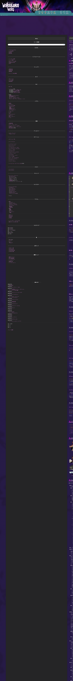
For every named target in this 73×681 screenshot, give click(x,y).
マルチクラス (11, 106)
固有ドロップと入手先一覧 (12, 222)
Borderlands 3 (8, 655)
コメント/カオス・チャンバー (13, 296)
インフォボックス (11, 259)
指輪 (9, 212)
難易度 (9, 103)
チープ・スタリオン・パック (14, 97)
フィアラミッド (10, 160)
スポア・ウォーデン (46, 433)
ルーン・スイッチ (12, 178)
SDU (8, 113)
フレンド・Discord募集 (12, 72)
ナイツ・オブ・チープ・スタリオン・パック (15, 99)
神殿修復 (10, 180)
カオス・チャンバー (11, 133)
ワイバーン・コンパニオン (60, 66)
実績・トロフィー (11, 116)
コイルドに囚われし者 (16, 89)
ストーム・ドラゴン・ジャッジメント (35, 114)
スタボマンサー (56, 433)
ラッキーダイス (11, 176)
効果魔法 (9, 217)
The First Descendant (9, 668)
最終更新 (67, 12)
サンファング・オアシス (12, 159)
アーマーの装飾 (10, 230)
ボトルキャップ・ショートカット (14, 181)
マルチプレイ (10, 104)
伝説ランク (10, 115)
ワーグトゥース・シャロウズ (13, 152)
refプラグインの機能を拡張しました (48, 664)
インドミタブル (30, 361)
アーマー (10, 211)
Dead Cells (7, 657)
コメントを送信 (60, 617)
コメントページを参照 (41, 441)
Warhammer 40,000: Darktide (10, 670)
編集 (39, 12)
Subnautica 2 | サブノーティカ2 (11, 667)
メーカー (9, 218)
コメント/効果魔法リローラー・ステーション (15, 289)
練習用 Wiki (25, 662)
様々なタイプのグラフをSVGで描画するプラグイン (50, 660)
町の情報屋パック (12, 95)
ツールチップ (10, 260)
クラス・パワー (33, 392)
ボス (8, 242)
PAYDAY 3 (7, 662)
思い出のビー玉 (11, 177)
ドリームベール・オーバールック (13, 163)
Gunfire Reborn (8, 661)
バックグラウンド (11, 308)
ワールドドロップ (11, 114)
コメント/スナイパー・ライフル (13, 306)
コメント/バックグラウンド (12, 294)
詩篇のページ (11, 179)
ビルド (11, 187)
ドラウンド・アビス (11, 153)
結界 (28, 218)
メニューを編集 (9, 330)
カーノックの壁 (10, 156)
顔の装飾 (9, 229)
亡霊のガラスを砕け (15, 91)
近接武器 (10, 207)
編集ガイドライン (11, 257)
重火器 (10, 206)
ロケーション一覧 (11, 139)
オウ (28, 348)
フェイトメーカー (30, 42)
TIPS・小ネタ (10, 78)
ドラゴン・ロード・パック (13, 96)
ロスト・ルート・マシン (12, 124)
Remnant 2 (7, 663)
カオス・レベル (11, 134)
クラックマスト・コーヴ (12, 155)
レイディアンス (30, 215)
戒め (28, 271)
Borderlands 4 (8, 656)
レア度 (9, 112)
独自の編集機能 (10, 258)
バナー (9, 231)
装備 (8, 208)
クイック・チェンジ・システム (13, 125)
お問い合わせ (26, 655)
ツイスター (10, 315)
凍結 (42, 12)
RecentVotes (10, 285)
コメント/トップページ (12, 317)
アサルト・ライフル (12, 204)
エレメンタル (10, 111)
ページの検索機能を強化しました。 (48, 655)
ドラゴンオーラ (30, 245)
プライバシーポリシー (27, 657)
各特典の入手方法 (11, 61)
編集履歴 (48, 12)
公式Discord (10, 251)
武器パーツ (10, 215)
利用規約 (25, 656)
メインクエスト (10, 169)
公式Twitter (10, 249)
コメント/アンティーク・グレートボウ (14, 292)
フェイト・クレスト (11, 161)
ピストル (10, 202)
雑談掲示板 (10, 69)
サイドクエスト (10, 170)
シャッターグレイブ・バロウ (13, 147)
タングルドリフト (11, 151)
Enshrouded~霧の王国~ (9, 658)
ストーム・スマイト (31, 378)
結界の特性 (10, 216)
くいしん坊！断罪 (15, 90)
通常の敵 (9, 239)
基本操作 (9, 51)
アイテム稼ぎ (10, 79)
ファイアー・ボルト (31, 305)
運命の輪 (9, 128)
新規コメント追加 (30, 605)
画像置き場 (10, 261)
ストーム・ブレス (31, 331)
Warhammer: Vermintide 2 (10, 669)
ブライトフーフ (10, 146)
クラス (35, 42)
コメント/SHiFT (10, 312)
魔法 (9, 209)
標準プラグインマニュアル (28, 664)
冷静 (28, 258)
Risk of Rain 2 (8, 664)
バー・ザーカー (35, 421)
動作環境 (9, 52)
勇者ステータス (11, 108)
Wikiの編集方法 (26, 663)
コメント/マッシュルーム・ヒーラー (14, 321)
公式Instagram (10, 250)
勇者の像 (9, 232)
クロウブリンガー (32, 38)
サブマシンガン (11, 203)
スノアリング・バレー (11, 144)
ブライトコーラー (12, 193)
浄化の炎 (29, 101)
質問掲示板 (10, 68)
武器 (8, 201)
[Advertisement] (36, 25)
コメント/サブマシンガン (12, 319)
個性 (9, 107)
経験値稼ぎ (10, 80)
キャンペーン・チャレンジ (12, 175)
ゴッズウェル (10, 154)
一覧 (64, 12)
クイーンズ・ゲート (11, 145)
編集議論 (9, 70)
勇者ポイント (11, 109)
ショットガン (11, 205)
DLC (12, 128)
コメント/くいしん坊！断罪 (12, 290)
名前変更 (54, 12)
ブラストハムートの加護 (32, 288)
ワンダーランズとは (11, 49)
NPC (8, 196)
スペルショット (35, 433)
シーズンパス (10, 88)
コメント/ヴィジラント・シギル (13, 287)
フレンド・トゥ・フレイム (32, 318)
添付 (51, 12)
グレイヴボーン (56, 421)
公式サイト (10, 248)
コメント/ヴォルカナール (12, 313)
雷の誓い (29, 228)
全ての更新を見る (45, 668)
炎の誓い (29, 202)
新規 (61, 12)
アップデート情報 (11, 58)
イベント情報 (10, 59)
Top (1, 15)
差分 (45, 12)
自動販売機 (10, 123)
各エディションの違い (11, 60)
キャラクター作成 (11, 105)
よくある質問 (10, 50)
